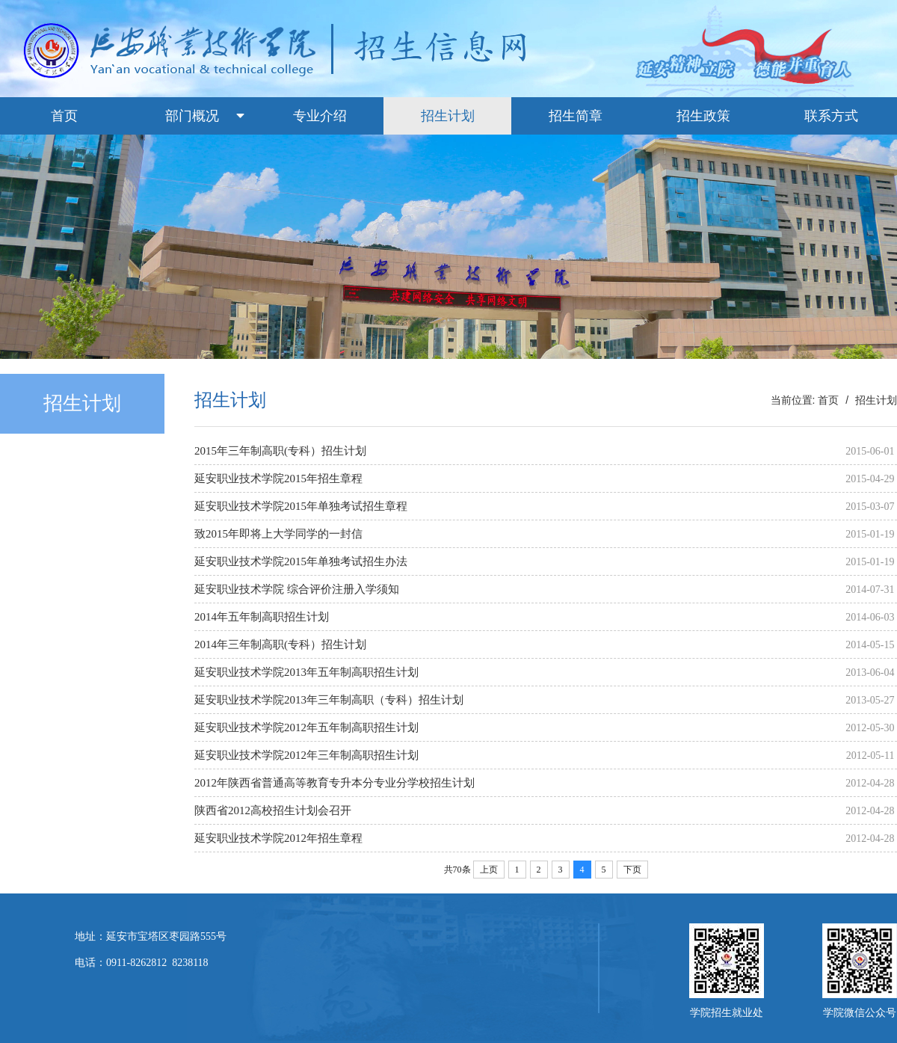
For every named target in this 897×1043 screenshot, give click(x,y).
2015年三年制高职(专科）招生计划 (280, 451)
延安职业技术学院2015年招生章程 (278, 478)
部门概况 (192, 115)
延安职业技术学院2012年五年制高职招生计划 (306, 727)
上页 (489, 869)
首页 (64, 115)
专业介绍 (320, 115)
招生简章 (575, 115)
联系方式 (831, 115)
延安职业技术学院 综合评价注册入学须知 (296, 589)
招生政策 (703, 115)
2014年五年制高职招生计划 (261, 617)
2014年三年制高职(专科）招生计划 (280, 644)
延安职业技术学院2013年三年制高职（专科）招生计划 (328, 700)
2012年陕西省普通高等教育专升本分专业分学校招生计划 (334, 783)
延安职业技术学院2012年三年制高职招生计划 (306, 755)
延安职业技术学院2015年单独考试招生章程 (300, 506)
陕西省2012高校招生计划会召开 (272, 810)
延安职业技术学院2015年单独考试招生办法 (300, 561)
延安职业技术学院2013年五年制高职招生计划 (306, 672)
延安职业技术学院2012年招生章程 (278, 838)
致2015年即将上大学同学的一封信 (278, 534)
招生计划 (448, 115)
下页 (632, 869)
